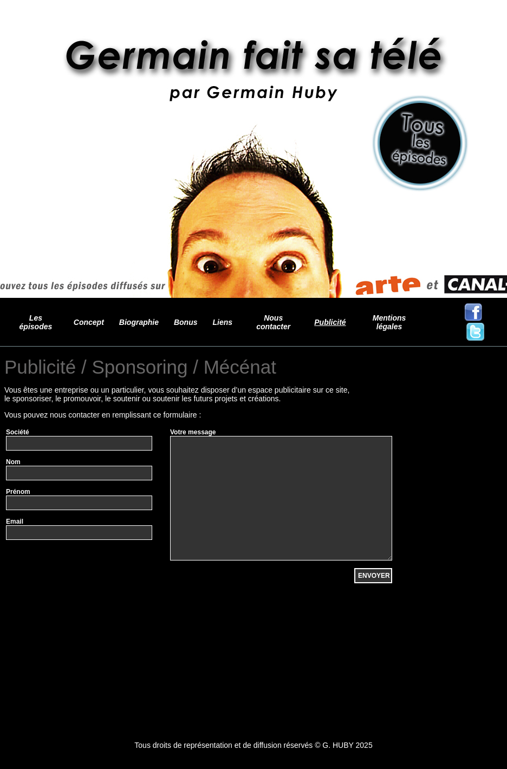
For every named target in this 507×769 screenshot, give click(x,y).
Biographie (139, 322)
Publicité (330, 322)
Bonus (186, 322)
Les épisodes (36, 322)
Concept (89, 322)
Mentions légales (389, 322)
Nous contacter (273, 322)
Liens (223, 322)
